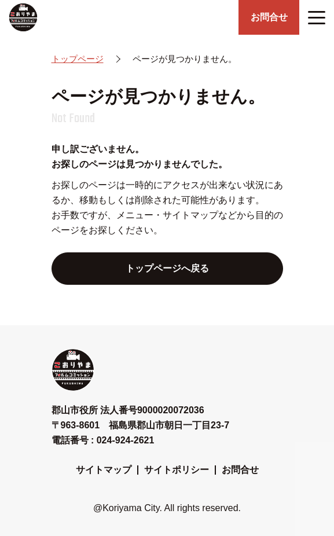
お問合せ (240, 470)
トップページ (78, 59)
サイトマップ (103, 470)
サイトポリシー (176, 470)
